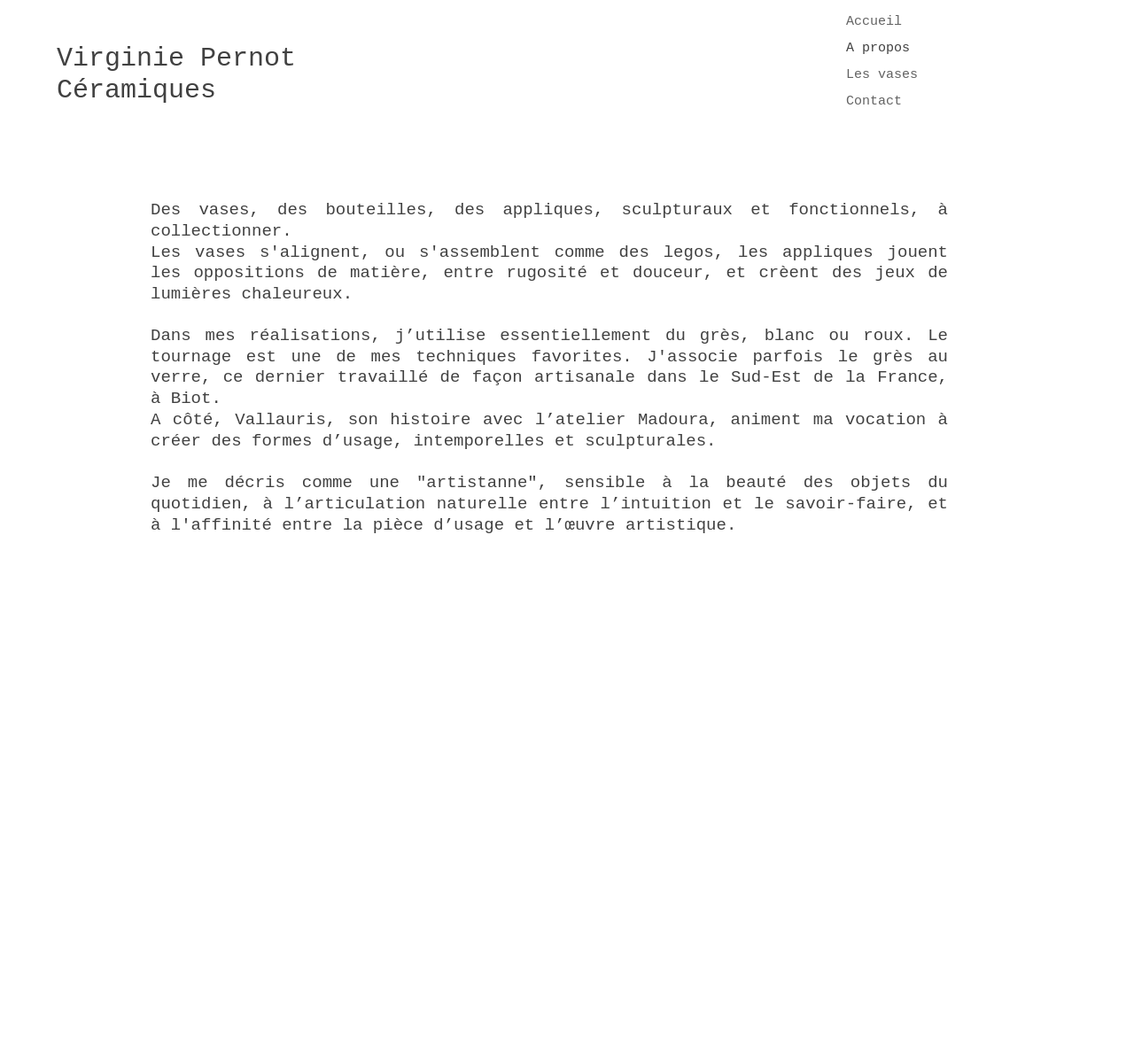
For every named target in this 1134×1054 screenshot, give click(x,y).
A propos (878, 48)
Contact (874, 101)
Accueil (874, 21)
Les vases (882, 74)
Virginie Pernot (176, 58)
